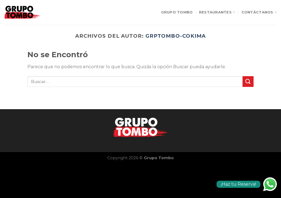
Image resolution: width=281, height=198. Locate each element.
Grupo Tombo (177, 12)
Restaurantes (217, 12)
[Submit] (248, 81)
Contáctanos (259, 12)
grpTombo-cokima (175, 36)
